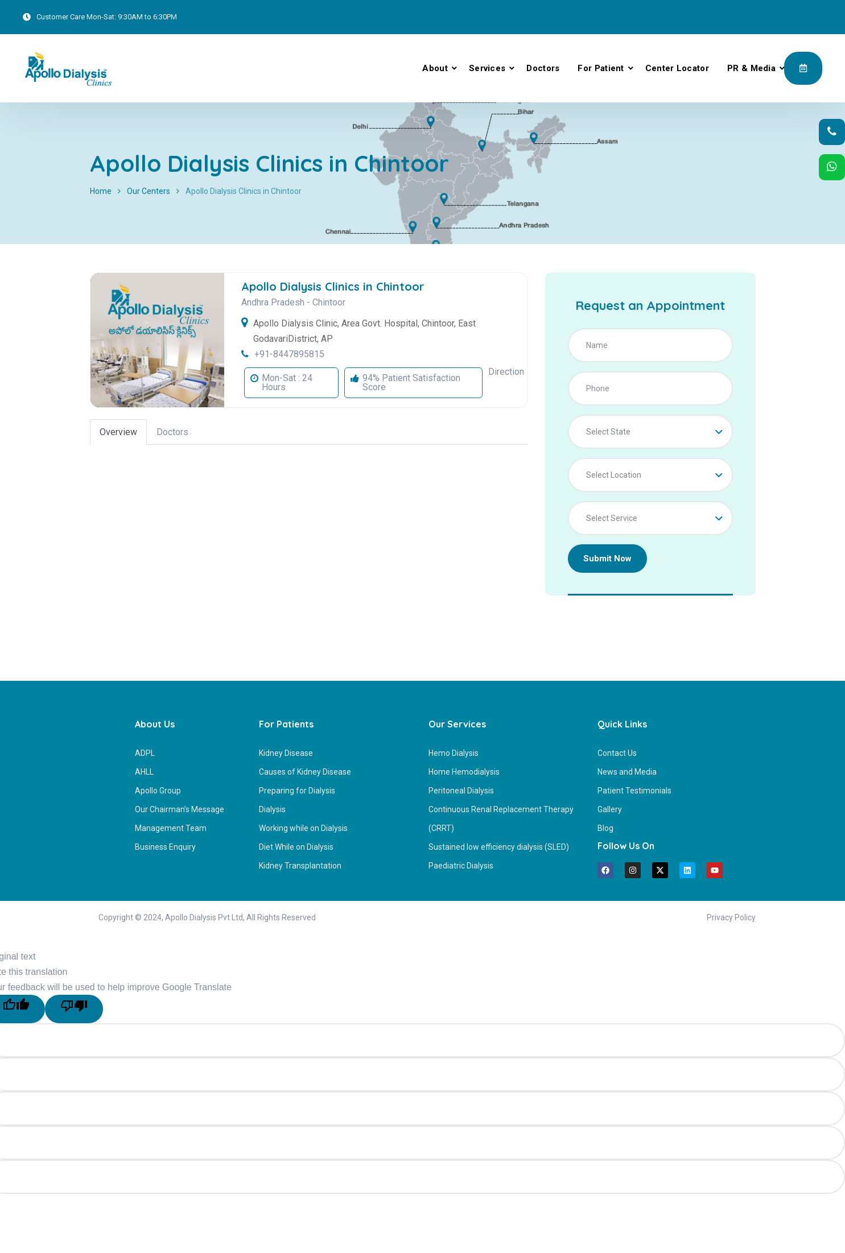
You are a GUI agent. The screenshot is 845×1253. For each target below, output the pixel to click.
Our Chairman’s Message (179, 809)
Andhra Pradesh (272, 302)
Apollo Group (158, 790)
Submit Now (607, 558)
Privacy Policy (731, 917)
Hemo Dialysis (453, 753)
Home (101, 191)
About (435, 68)
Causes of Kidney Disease (305, 771)
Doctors (542, 68)
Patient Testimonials (634, 790)
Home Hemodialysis (464, 771)
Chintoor (328, 302)
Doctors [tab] (172, 432)
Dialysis (272, 809)
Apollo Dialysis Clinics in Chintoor (332, 286)
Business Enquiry (165, 846)
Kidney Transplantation (300, 865)
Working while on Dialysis (303, 828)
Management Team (171, 828)
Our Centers (148, 191)
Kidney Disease (286, 753)
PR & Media (751, 68)
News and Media (627, 771)
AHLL (144, 771)
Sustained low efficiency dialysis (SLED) (498, 846)
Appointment (803, 67)
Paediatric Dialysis (460, 865)
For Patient (601, 68)
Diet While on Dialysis (296, 846)
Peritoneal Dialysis (461, 790)
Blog (605, 828)
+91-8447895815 (289, 354)
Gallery (609, 809)
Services (487, 68)
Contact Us (617, 753)
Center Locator (677, 68)
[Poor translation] (74, 1009)
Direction (506, 371)
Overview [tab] (118, 432)
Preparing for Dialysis (297, 790)
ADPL (145, 753)
